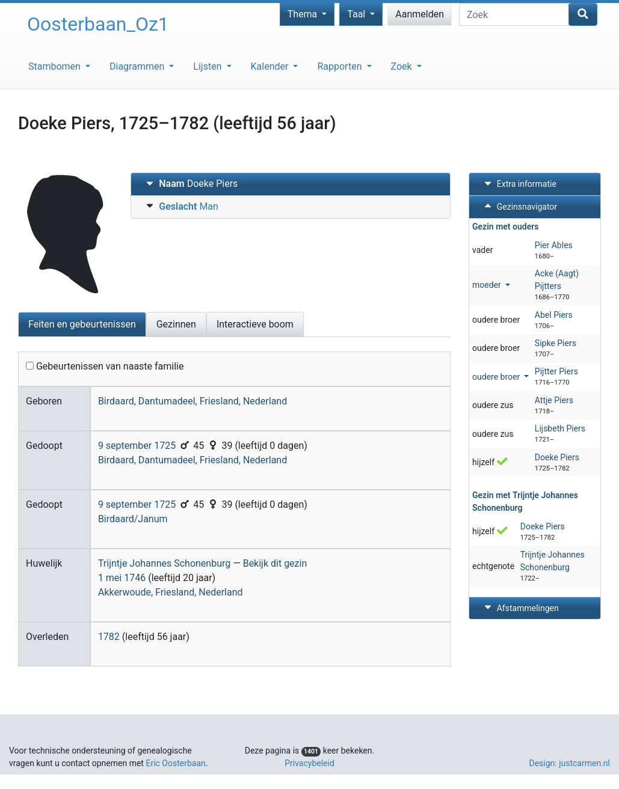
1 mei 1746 (122, 577)
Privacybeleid (309, 763)
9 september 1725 (137, 445)
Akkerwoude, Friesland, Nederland (170, 592)
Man (180, 206)
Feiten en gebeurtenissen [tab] (82, 324)
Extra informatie (518, 184)
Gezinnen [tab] (176, 324)
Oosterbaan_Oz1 (98, 24)
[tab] (290, 184)
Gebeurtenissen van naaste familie (104, 366)
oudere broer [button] (497, 377)
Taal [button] (357, 14)
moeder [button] (487, 285)
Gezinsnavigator (519, 207)
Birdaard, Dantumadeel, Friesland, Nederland (192, 401)
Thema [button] (304, 14)
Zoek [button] (402, 66)
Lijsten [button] (208, 66)
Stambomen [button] (55, 66)
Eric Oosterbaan (175, 763)
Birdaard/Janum (133, 519)
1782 (109, 636)
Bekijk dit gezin (275, 563)
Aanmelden (419, 14)
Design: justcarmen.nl (569, 763)
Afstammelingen (519, 608)
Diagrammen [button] (138, 66)
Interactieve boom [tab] (255, 324)
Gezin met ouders (505, 226)
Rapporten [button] (340, 66)
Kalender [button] (271, 66)
